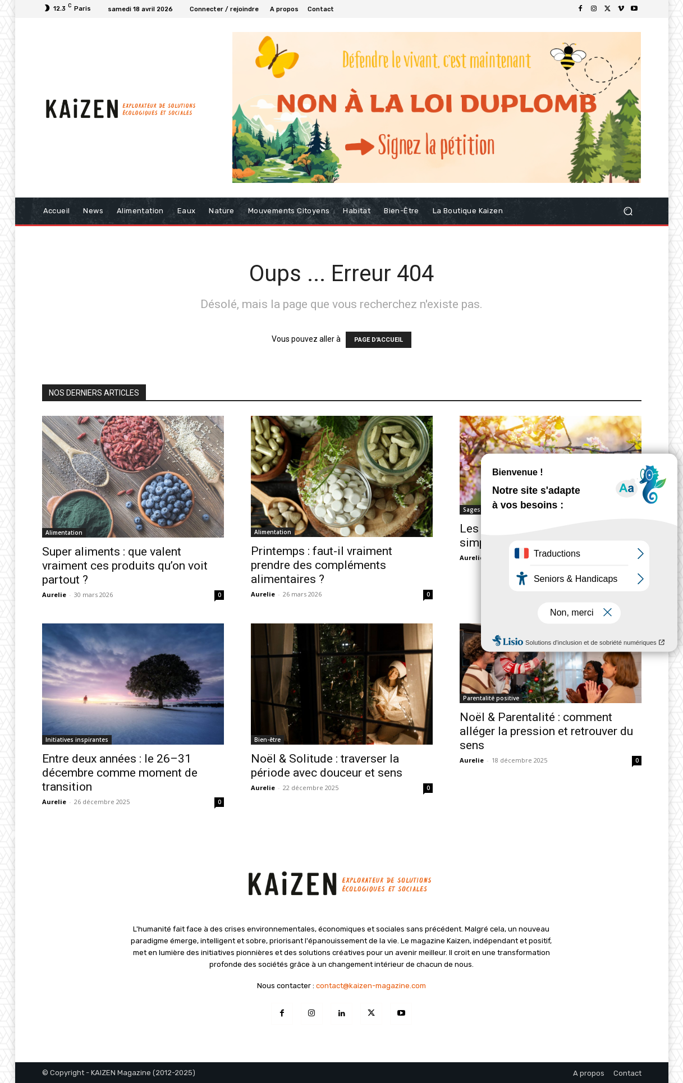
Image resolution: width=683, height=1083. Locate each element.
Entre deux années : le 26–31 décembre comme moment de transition (120, 772)
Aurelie (54, 594)
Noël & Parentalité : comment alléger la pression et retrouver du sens (546, 731)
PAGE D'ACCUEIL (378, 339)
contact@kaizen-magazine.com (371, 985)
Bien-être (267, 740)
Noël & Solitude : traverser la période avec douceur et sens (326, 765)
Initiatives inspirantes (76, 740)
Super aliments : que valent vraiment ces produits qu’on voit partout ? (125, 565)
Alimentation (63, 532)
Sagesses (477, 509)
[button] (628, 211)
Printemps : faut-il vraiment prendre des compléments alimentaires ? (321, 565)
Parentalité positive (491, 698)
